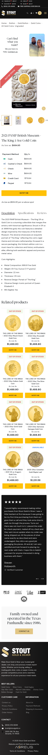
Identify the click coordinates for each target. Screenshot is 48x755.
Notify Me (24, 193)
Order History (7, 712)
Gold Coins (5, 687)
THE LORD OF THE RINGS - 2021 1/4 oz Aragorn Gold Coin (13, 472)
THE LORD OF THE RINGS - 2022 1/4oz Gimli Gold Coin (13, 426)
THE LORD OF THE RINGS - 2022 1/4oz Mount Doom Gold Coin (12, 335)
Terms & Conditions (9, 709)
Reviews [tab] (42, 213)
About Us (29, 702)
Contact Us (24, 631)
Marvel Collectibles (23, 689)
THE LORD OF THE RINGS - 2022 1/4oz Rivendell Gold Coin (35, 335)
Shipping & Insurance (34, 709)
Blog (27, 712)
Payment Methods (33, 706)
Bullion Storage (7, 692)
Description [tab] (8, 213)
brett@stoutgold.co (12, 728)
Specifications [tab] (26, 213)
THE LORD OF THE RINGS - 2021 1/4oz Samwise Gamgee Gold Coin (35, 426)
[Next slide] (46, 120)
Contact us (12, 52)
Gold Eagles (29, 687)
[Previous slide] (1, 120)
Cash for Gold (21, 692)
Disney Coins (38, 689)
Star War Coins (7, 689)
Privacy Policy (7, 706)
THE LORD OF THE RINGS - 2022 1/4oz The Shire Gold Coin (35, 381)
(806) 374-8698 (9, 6)
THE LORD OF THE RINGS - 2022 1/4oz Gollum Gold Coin (13, 381)
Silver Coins (17, 687)
